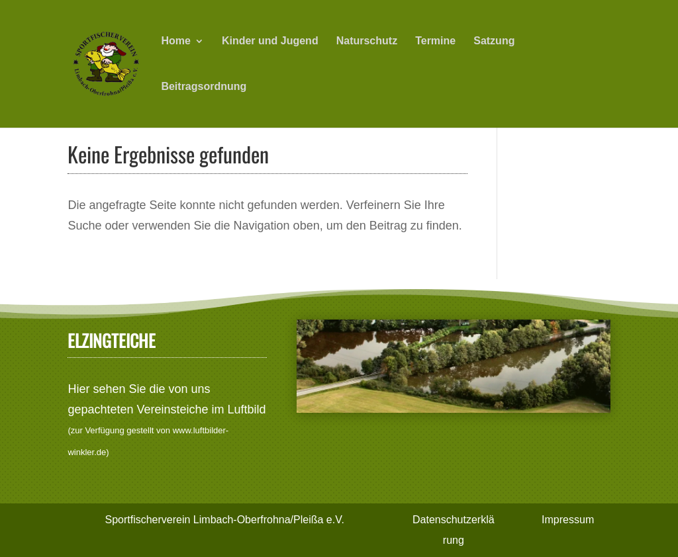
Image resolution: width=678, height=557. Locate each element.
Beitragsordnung (203, 87)
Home (175, 41)
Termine (435, 41)
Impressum (568, 519)
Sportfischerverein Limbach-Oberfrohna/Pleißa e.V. (224, 519)
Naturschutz (366, 41)
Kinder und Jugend (270, 41)
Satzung (493, 41)
